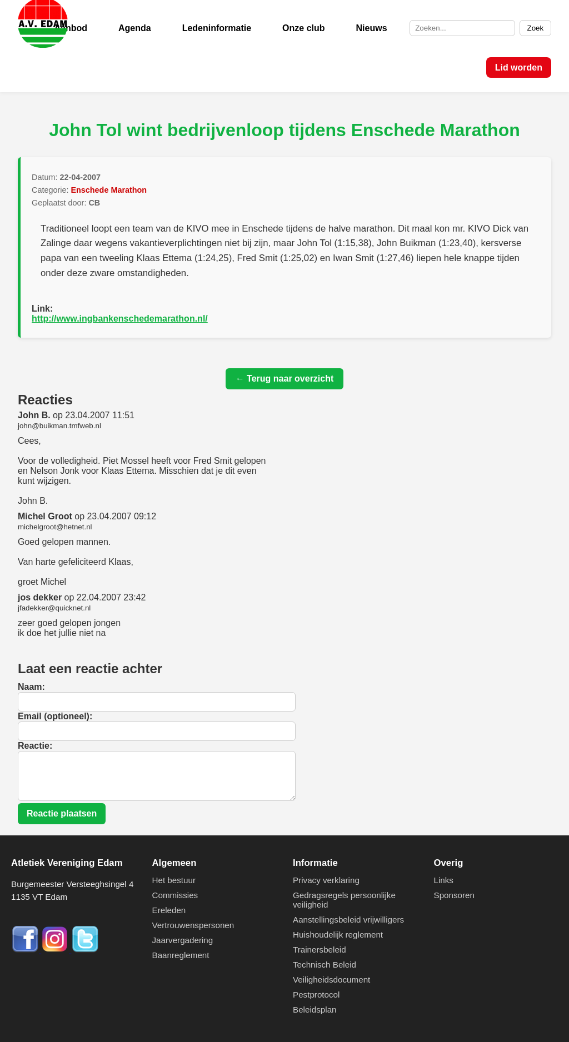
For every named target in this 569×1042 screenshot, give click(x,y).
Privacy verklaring (326, 880)
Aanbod (70, 28)
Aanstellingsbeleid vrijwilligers (348, 919)
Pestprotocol (316, 994)
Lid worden (518, 67)
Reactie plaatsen (62, 813)
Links (443, 880)
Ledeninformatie (216, 28)
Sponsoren (454, 895)
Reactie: (35, 745)
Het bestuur (174, 880)
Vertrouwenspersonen (193, 925)
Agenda (134, 28)
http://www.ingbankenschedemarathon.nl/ (120, 318)
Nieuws (371, 28)
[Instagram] (56, 950)
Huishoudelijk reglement (338, 934)
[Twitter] (85, 950)
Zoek (535, 28)
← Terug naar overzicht (285, 378)
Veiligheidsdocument (331, 979)
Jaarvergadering (182, 940)
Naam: (31, 687)
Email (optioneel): (55, 716)
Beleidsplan (315, 1009)
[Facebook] (26, 950)
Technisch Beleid (324, 964)
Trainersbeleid (319, 949)
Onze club (303, 28)
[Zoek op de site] (462, 28)
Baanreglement (180, 955)
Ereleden (169, 910)
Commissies (175, 895)
